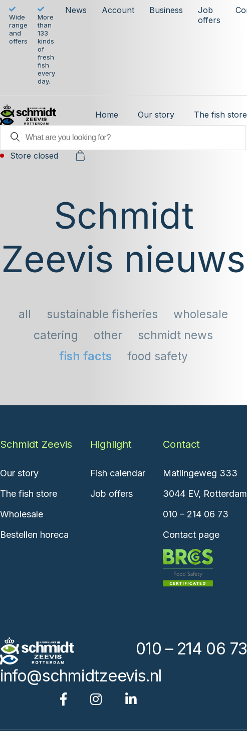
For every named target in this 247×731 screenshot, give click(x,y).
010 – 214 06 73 (195, 514)
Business (166, 10)
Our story (156, 115)
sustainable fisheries (102, 314)
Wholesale (200, 314)
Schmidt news (175, 335)
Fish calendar (117, 473)
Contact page (191, 534)
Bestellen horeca (34, 534)
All (25, 314)
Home (106, 115)
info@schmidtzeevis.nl (80, 675)
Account (118, 10)
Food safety (157, 356)
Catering (56, 335)
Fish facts (85, 356)
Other (108, 335)
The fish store (220, 115)
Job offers (209, 15)
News (76, 10)
